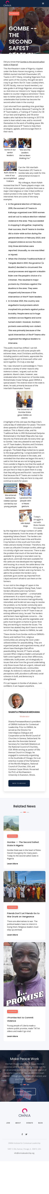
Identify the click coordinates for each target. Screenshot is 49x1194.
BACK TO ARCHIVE (19, 783)
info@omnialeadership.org (24, 1153)
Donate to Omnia (24, 1092)
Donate (29, 1123)
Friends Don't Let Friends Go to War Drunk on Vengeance (23, 915)
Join (8, 1123)
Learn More (12, 863)
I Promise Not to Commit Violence (20, 1019)
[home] (6, 3)
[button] (43, 3)
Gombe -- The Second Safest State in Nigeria (23, 844)
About (18, 1123)
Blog (40, 1123)
